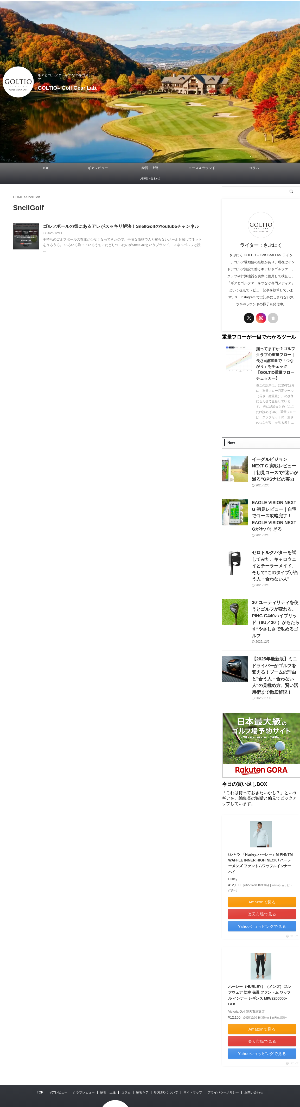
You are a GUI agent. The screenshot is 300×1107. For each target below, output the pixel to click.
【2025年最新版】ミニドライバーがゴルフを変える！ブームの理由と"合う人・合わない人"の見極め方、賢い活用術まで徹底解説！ (275, 637)
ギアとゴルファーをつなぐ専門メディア (163, 1074)
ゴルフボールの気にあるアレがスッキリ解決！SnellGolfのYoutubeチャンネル (116, 226)
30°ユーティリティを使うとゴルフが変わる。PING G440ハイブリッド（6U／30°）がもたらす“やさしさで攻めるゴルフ (275, 591)
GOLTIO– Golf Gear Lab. (77, 85)
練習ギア (142, 1056)
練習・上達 (150, 168)
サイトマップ (192, 1056)
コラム (254, 168)
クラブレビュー (84, 1056)
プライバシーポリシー (223, 1056)
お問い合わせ (150, 178)
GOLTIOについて (166, 1056)
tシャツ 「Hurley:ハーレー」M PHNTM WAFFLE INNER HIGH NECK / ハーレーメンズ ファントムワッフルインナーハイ (259, 821)
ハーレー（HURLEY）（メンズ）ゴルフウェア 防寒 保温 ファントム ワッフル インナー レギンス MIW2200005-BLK (259, 956)
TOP (45, 168)
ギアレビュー (98, 168)
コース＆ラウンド (201, 168)
